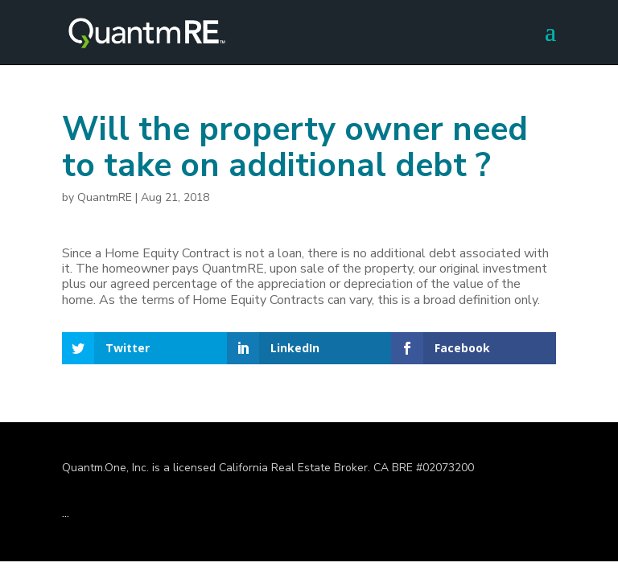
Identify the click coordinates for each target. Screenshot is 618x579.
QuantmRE (104, 197)
